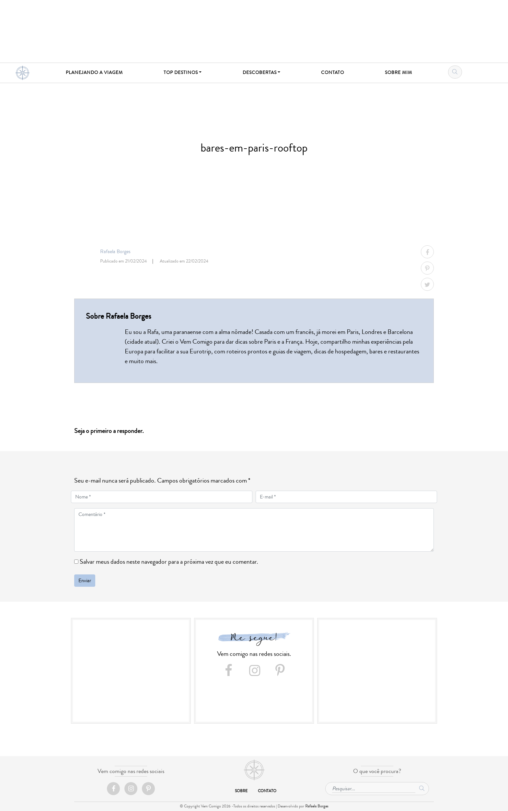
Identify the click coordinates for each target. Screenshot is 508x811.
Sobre (241, 791)
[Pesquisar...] (373, 787)
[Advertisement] (131, 672)
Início (254, 769)
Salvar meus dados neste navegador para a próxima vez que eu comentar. (169, 561)
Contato (267, 791)
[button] (182, 73)
